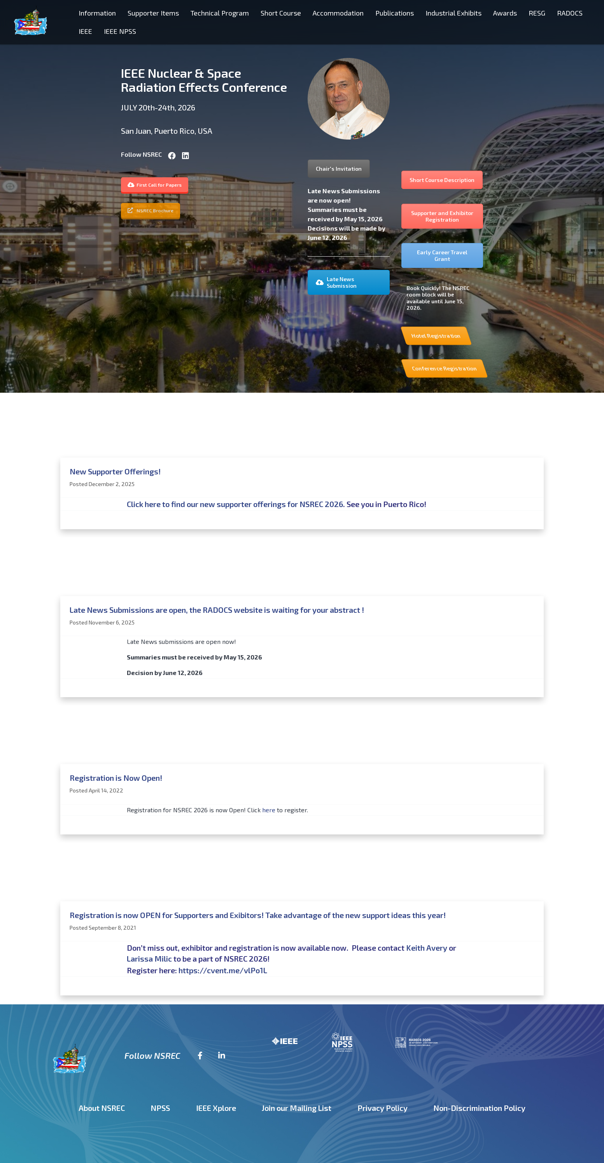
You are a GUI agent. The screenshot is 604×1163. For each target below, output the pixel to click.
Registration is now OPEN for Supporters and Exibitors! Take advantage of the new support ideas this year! (258, 915)
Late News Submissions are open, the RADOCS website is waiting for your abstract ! (217, 609)
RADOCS (570, 13)
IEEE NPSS (120, 31)
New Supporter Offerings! (115, 471)
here (269, 809)
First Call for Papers (155, 184)
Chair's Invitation (339, 168)
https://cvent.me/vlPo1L (223, 970)
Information (97, 13)
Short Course (281, 13)
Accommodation (338, 13)
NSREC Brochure (150, 210)
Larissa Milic (149, 958)
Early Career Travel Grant (442, 255)
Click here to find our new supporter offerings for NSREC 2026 (235, 504)
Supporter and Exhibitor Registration (442, 216)
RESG (537, 13)
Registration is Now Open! (116, 777)
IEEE (85, 31)
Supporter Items (153, 13)
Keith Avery (426, 947)
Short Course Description (442, 180)
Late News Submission (336, 282)
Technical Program (220, 13)
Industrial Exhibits (453, 13)
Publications (394, 13)
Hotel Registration (485, 335)
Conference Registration (504, 368)
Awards (505, 13)
